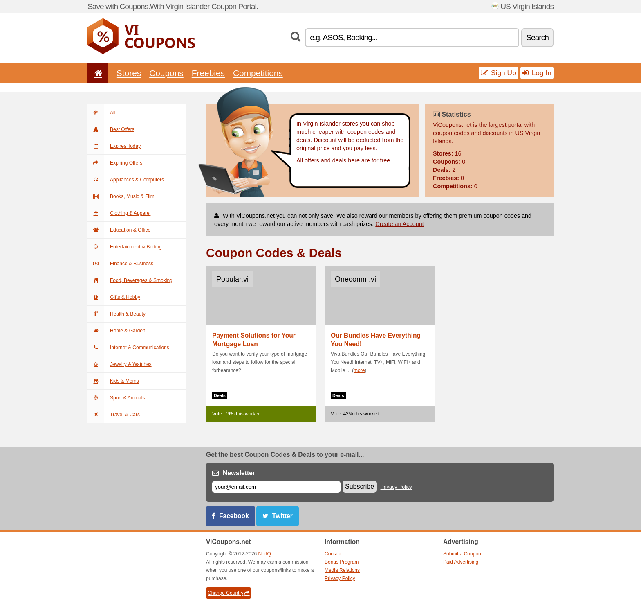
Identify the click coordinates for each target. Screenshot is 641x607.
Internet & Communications (128, 347)
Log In (536, 73)
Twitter (282, 515)
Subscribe (359, 486)
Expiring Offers (114, 163)
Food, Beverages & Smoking (130, 280)
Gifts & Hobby (113, 297)
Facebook (234, 515)
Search (537, 37)
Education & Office (118, 230)
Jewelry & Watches (119, 364)
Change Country (228, 593)
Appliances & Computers (125, 179)
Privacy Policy (396, 487)
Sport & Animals (116, 398)
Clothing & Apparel (118, 213)
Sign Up (498, 73)
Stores (129, 73)
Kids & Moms (113, 381)
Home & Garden (116, 331)
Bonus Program (342, 562)
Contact (333, 554)
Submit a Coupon (462, 554)
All (101, 112)
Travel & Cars (113, 414)
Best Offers (110, 129)
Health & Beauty (116, 314)
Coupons (166, 73)
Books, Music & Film (121, 196)
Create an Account (399, 224)
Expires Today (114, 146)
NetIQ (264, 554)
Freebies (208, 73)
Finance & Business (120, 263)
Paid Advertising (460, 562)
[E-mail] (276, 487)
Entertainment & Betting (124, 247)
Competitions (258, 73)
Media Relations (342, 570)
